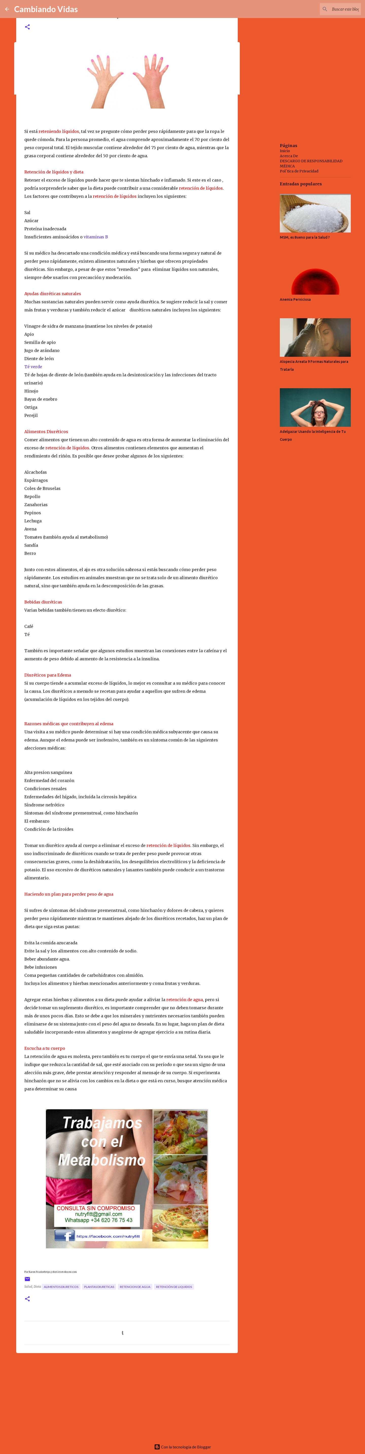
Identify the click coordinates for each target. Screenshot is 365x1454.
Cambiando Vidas (46, 9)
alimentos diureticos (61, 1287)
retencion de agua (135, 1287)
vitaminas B (95, 236)
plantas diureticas (99, 1287)
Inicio (285, 151)
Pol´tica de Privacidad (299, 171)
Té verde (33, 366)
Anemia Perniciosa (295, 299)
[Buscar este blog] (334, 9)
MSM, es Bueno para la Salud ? (305, 237)
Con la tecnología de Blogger (182, 1446)
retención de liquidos (174, 1287)
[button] (27, 27)
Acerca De (289, 156)
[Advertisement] (127, 1396)
